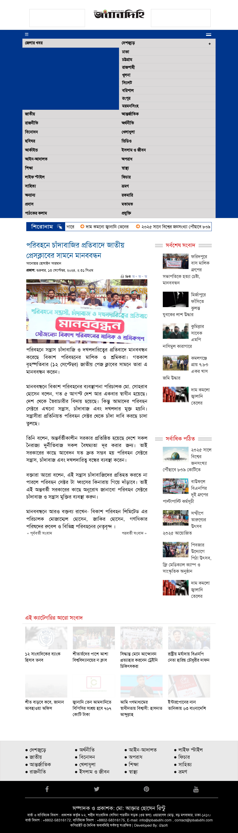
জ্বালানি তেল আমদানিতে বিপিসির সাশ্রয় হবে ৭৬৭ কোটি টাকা (92, 708)
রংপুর (126, 98)
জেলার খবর (33, 43)
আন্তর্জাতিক (130, 114)
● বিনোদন (85, 757)
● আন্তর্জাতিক (38, 764)
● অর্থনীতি (85, 749)
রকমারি (127, 195)
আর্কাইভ (31, 150)
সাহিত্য (30, 186)
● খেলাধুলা (85, 764)
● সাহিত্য (183, 764)
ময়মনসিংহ (130, 106)
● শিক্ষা (131, 764)
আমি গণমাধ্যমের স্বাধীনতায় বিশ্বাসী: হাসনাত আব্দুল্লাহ (141, 708)
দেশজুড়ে (128, 43)
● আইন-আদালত (140, 749)
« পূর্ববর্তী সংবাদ (39, 533)
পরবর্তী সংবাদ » (134, 533)
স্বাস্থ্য (125, 168)
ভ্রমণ (125, 186)
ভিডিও (127, 141)
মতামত (127, 204)
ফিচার (126, 177)
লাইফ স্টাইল (35, 177)
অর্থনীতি (128, 123)
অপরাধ (127, 159)
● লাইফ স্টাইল (188, 749)
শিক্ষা (29, 168)
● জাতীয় (33, 757)
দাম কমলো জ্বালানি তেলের (111, 227)
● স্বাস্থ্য (131, 771)
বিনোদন (31, 132)
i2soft (163, 825)
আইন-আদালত (36, 159)
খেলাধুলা (128, 132)
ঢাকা (125, 52)
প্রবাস (29, 204)
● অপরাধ (133, 757)
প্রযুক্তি (126, 213)
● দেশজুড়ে (35, 749)
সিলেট (127, 83)
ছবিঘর (30, 141)
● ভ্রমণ (180, 771)
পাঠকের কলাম (36, 213)
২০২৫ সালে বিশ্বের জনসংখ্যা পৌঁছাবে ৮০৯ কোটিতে (186, 227)
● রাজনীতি (35, 771)
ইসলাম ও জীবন (134, 150)
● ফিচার (182, 757)
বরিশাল (128, 90)
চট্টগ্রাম (127, 59)
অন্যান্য (30, 195)
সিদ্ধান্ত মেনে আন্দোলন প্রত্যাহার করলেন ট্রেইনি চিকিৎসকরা (139, 660)
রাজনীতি (31, 123)
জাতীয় (30, 114)
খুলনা (126, 75)
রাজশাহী (128, 67)
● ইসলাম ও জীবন (92, 771)
